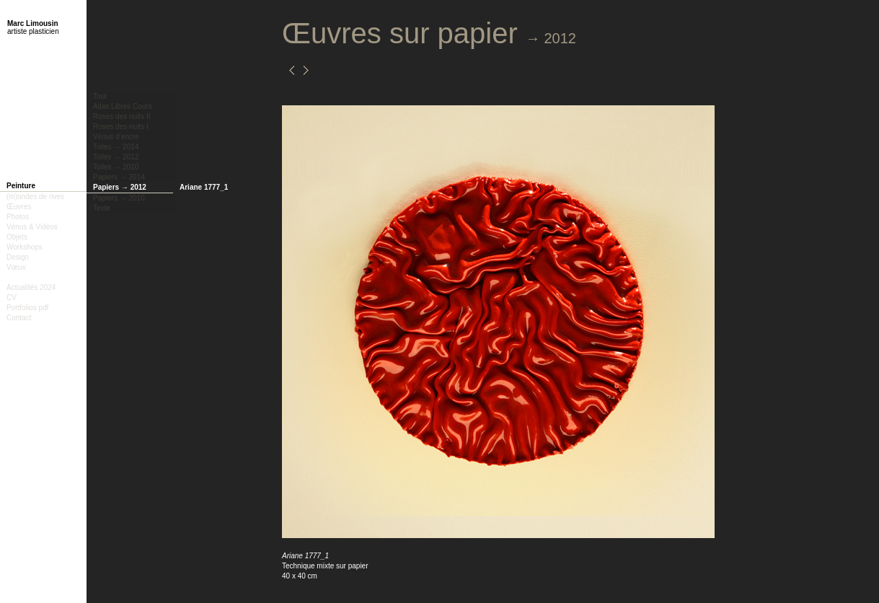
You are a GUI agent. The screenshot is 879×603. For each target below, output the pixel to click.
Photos (17, 217)
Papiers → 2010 (119, 198)
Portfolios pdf (27, 308)
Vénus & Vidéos (32, 227)
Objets (16, 237)
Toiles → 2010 (115, 167)
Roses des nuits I (121, 127)
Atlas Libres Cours (122, 106)
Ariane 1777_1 (204, 187)
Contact (18, 318)
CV (11, 298)
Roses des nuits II (121, 116)
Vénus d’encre (116, 137)
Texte (101, 208)
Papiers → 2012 (119, 187)
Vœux (16, 267)
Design (17, 257)
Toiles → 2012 (115, 157)
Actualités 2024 (31, 287)
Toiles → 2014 (115, 147)
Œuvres (18, 207)
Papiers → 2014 (119, 177)
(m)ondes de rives (35, 197)
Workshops (24, 247)
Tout (100, 96)
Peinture (20, 186)
